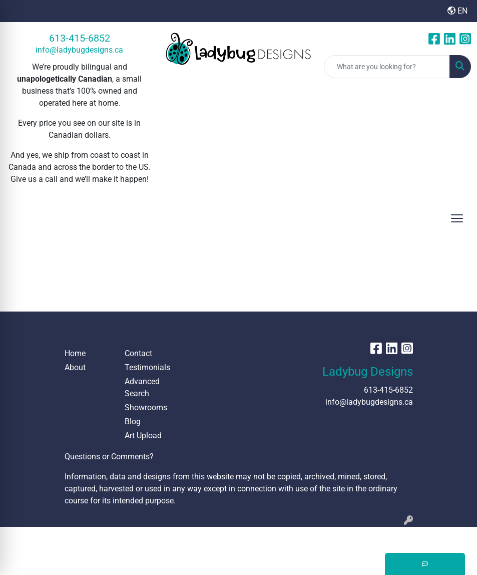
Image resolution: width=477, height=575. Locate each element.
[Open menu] (457, 218)
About (75, 367)
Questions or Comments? (109, 456)
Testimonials (147, 367)
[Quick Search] (387, 66)
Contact (138, 353)
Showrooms (146, 407)
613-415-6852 (79, 38)
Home (75, 353)
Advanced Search (142, 387)
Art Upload (143, 435)
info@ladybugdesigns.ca (79, 50)
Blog (133, 421)
